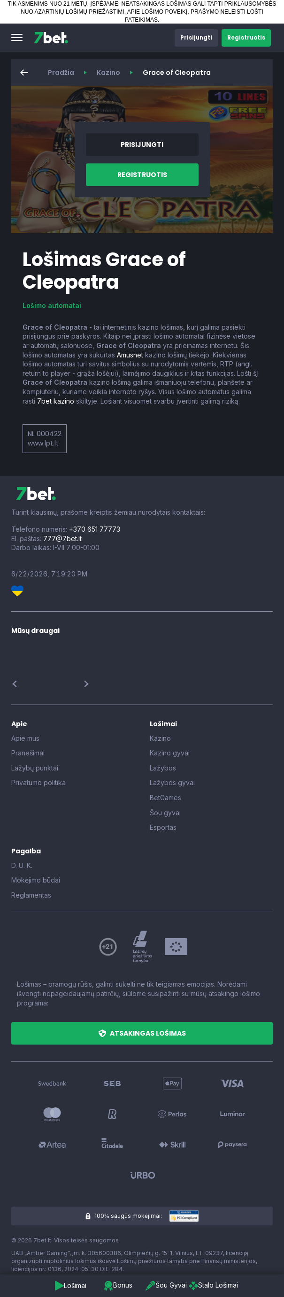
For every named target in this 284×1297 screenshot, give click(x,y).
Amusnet (130, 355)
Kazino (108, 72)
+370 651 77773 (94, 529)
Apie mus (25, 738)
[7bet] (51, 37)
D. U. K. (21, 865)
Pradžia (61, 72)
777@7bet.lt (62, 539)
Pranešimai (28, 753)
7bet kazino (55, 401)
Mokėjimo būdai (35, 880)
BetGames (165, 798)
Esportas (163, 827)
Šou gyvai (165, 813)
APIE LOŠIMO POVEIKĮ (157, 11)
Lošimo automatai (52, 305)
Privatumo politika (38, 782)
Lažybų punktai (34, 768)
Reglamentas (31, 895)
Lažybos (163, 768)
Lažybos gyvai (172, 782)
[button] (17, 37)
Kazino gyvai (170, 753)
